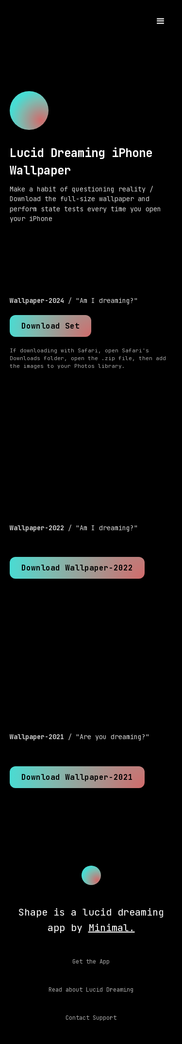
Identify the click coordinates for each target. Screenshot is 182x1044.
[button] (160, 21)
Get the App (91, 961)
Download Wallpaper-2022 (77, 568)
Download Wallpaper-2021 (77, 777)
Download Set (50, 326)
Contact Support (91, 1018)
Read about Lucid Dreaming (91, 990)
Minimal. (111, 927)
